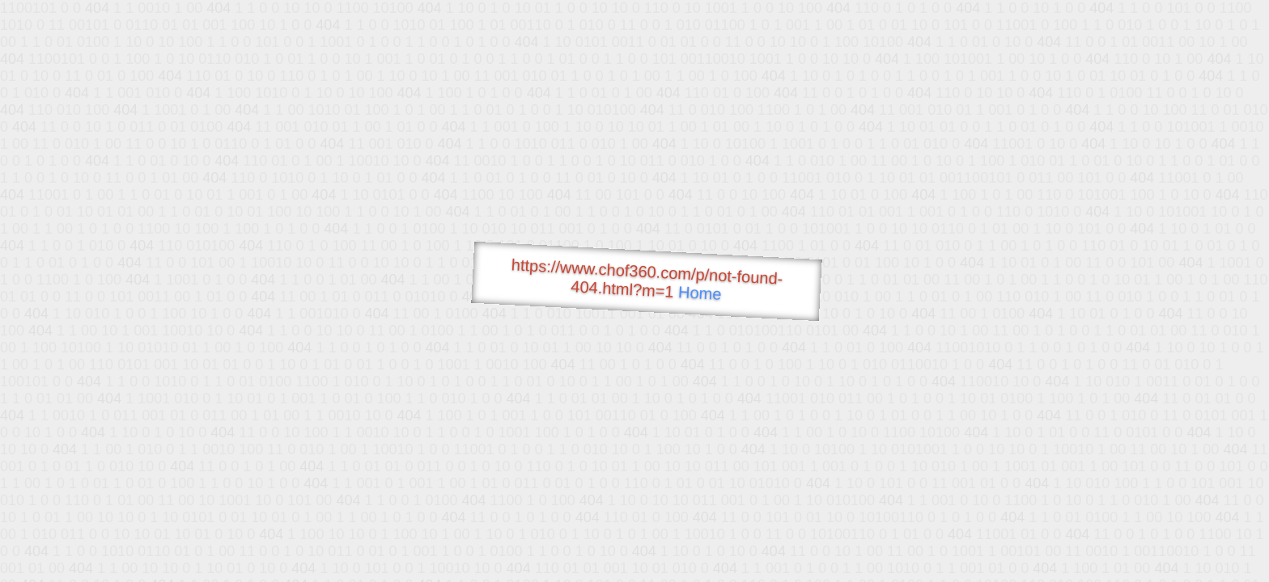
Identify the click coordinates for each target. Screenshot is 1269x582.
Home (700, 293)
